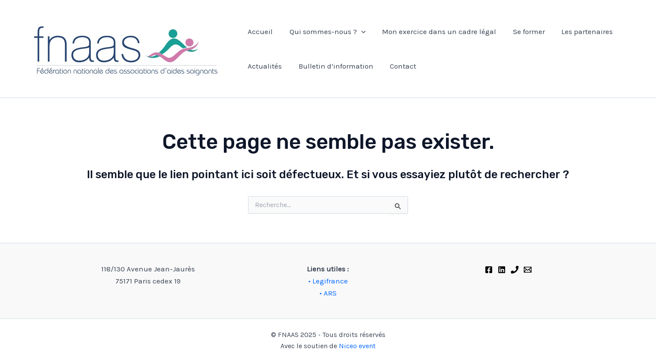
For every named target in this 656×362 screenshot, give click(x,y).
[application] (358, 31)
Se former (522, 31)
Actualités (264, 66)
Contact (398, 66)
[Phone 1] (515, 270)
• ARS (328, 293)
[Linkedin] (502, 270)
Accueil (259, 31)
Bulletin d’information (333, 66)
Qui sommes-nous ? (325, 31)
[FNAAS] (528, 270)
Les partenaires (578, 31)
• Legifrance (328, 281)
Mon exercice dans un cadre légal (434, 31)
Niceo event (357, 346)
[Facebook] (489, 270)
